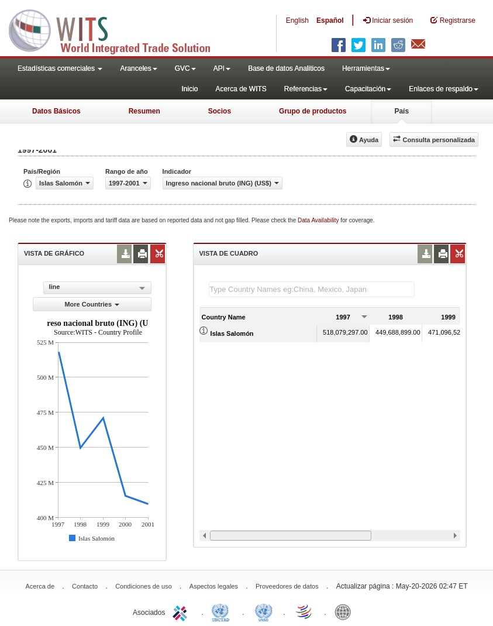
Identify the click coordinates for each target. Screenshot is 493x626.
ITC (182, 611)
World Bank (345, 611)
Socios (219, 111)
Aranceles (138, 68)
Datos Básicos (56, 111)
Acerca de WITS (240, 89)
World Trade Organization (304, 611)
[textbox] (312, 289)
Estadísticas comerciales (60, 68)
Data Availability (319, 220)
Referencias (305, 89)
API (221, 68)
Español (330, 20)
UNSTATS (263, 611)
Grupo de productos (312, 111)
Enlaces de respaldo (443, 89)
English (297, 20)
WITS (117, 29)
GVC (185, 68)
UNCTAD (223, 611)
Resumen (144, 111)
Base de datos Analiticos (286, 68)
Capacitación (368, 89)
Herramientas (366, 68)
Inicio (189, 89)
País (401, 111)
